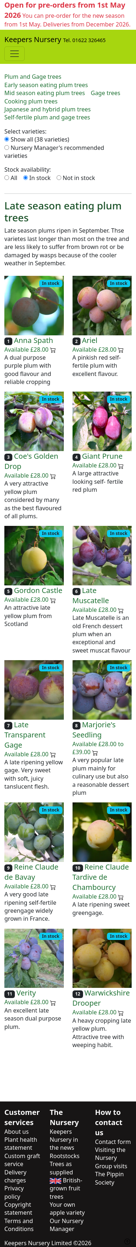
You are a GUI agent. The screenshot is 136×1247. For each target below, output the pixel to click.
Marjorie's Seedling (94, 730)
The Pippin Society (109, 1178)
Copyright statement (18, 1209)
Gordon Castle (38, 590)
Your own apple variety (67, 1209)
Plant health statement (20, 1144)
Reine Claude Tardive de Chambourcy (101, 877)
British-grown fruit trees (66, 1188)
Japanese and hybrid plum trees (47, 109)
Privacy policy (14, 1192)
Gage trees (105, 93)
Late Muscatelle (91, 595)
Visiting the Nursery (110, 1154)
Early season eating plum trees (46, 85)
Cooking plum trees (31, 101)
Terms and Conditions (19, 1225)
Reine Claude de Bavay (31, 872)
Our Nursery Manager (66, 1225)
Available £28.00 (30, 349)
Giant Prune (102, 456)
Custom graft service (22, 1160)
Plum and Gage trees (32, 77)
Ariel (90, 340)
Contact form (113, 1142)
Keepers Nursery (55, 39)
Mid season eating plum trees (44, 93)
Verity (26, 993)
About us (16, 1132)
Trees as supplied (61, 1168)
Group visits (111, 1166)
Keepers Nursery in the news (64, 1140)
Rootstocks (64, 1156)
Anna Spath (33, 340)
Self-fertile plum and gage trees (47, 117)
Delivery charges (15, 1176)
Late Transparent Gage (24, 735)
